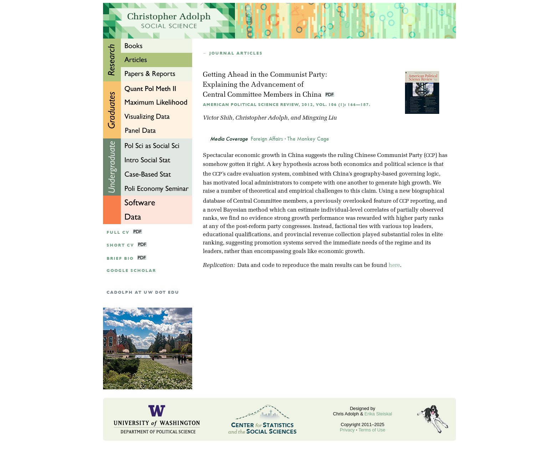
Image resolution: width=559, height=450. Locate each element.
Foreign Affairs (267, 139)
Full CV (118, 232)
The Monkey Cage (308, 139)
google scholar (131, 270)
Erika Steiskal (378, 413)
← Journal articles (233, 53)
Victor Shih (217, 118)
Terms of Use (371, 430)
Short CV (120, 245)
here (394, 265)
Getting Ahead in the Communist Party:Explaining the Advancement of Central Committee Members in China (265, 85)
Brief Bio (120, 258)
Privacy (347, 430)
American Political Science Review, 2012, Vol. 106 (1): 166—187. (286, 104)
